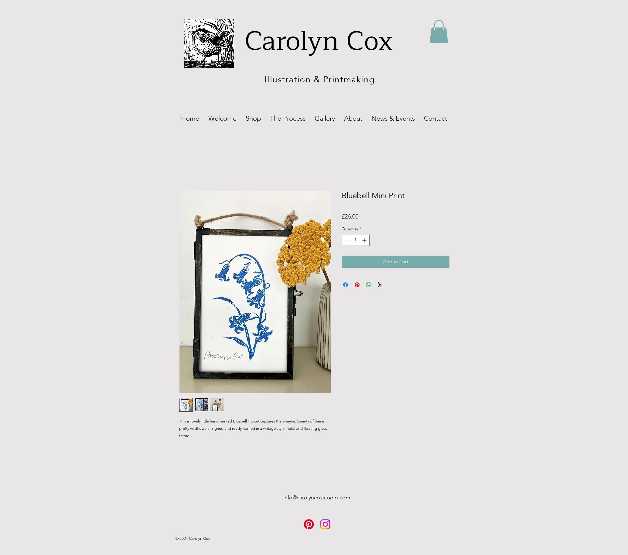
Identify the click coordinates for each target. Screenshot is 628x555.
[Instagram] (325, 524)
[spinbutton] (355, 240)
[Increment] (365, 240)
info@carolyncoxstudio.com (316, 497)
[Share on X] (380, 284)
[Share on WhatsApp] (368, 284)
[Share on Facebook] (345, 284)
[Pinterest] (309, 524)
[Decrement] (346, 240)
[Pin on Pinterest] (357, 284)
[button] (439, 31)
